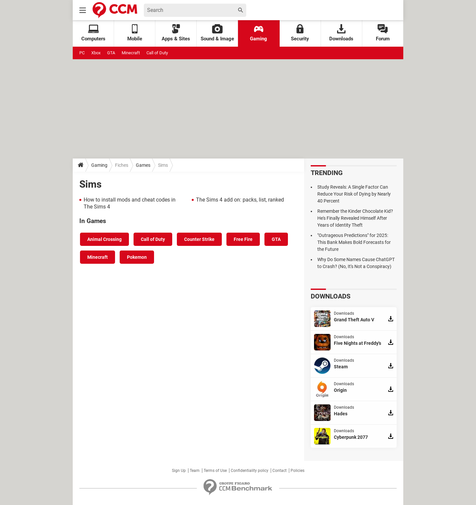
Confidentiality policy (249, 470)
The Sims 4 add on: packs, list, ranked (240, 200)
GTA (111, 52)
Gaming (258, 33)
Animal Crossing (104, 239)
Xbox (95, 52)
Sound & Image (217, 33)
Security (300, 33)
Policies (297, 470)
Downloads (341, 33)
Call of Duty (157, 52)
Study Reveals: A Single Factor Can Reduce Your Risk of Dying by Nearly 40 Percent (354, 194)
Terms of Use (215, 470)
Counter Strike (199, 239)
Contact (279, 470)
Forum (383, 33)
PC (82, 52)
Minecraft (131, 52)
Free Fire (243, 239)
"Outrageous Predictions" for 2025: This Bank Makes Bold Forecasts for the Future (354, 242)
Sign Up (179, 470)
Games (143, 165)
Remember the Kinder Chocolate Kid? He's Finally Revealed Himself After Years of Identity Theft (355, 218)
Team (195, 470)
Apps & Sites (176, 33)
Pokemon (137, 257)
